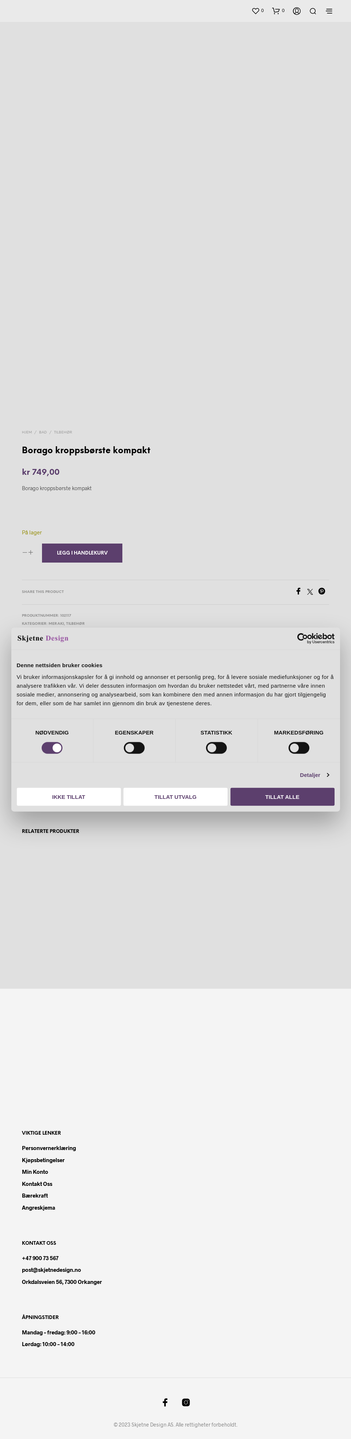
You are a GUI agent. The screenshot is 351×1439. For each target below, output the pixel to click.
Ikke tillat (68, 796)
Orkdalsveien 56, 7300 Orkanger (62, 1279)
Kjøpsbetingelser (43, 1157)
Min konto (35, 1169)
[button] (257, 10)
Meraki (56, 622)
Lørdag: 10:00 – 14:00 (48, 1341)
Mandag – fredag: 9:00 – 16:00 (58, 1330)
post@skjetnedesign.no (51, 1267)
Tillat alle (282, 796)
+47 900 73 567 (40, 1255)
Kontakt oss (37, 1181)
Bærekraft (35, 1193)
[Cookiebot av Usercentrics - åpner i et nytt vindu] (303, 638)
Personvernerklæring (49, 1145)
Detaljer (310, 775)
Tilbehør (63, 430)
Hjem (27, 430)
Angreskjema (38, 1205)
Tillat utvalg (175, 796)
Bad (43, 430)
